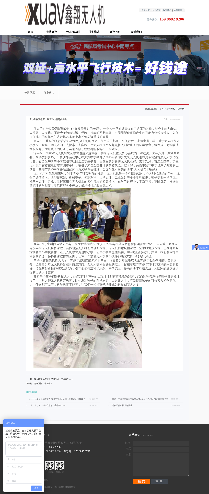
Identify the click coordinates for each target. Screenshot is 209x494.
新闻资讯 (171, 108)
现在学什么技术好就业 (122, 405)
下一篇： (39, 383)
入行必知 (181, 108)
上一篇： (49, 379)
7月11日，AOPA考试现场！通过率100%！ (48, 405)
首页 (30, 31)
